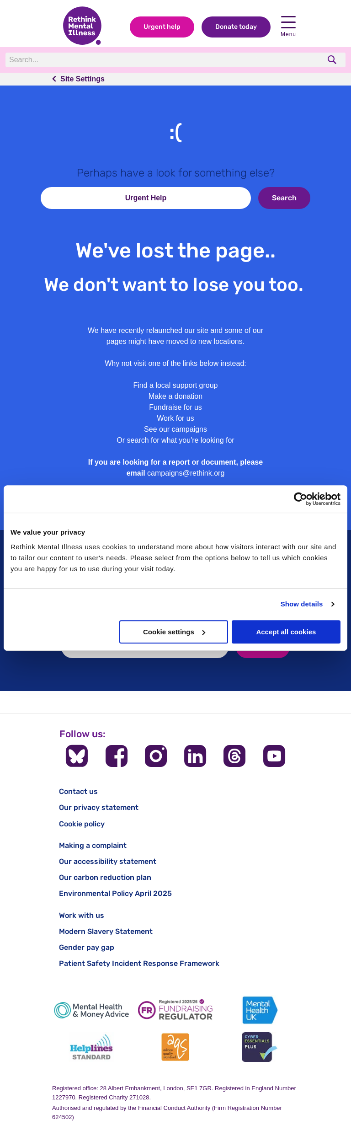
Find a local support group (175, 385)
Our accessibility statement (107, 861)
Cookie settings (174, 632)
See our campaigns (175, 429)
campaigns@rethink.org (185, 473)
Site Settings (82, 79)
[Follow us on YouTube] (274, 756)
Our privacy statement (98, 807)
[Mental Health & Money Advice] (91, 1010)
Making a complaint (93, 845)
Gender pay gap (86, 947)
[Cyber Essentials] (259, 1047)
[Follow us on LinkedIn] (195, 756)
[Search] (131, 60)
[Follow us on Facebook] (116, 756)
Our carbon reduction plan (105, 877)
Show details (302, 604)
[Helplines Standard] (91, 1047)
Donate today (236, 27)
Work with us (81, 915)
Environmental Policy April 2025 (115, 893)
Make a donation (175, 396)
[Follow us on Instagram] (155, 756)
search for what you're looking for (180, 440)
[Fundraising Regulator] (175, 1010)
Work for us (175, 418)
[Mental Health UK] (259, 1010)
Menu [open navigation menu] (288, 27)
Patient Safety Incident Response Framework (139, 963)
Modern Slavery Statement (106, 931)
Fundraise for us (175, 407)
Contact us (78, 791)
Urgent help (162, 27)
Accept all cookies (286, 632)
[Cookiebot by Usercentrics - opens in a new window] (300, 499)
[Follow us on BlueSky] (76, 756)
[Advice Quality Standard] (175, 1047)
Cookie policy (82, 824)
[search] (333, 60)
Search (284, 197)
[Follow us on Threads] (234, 756)
